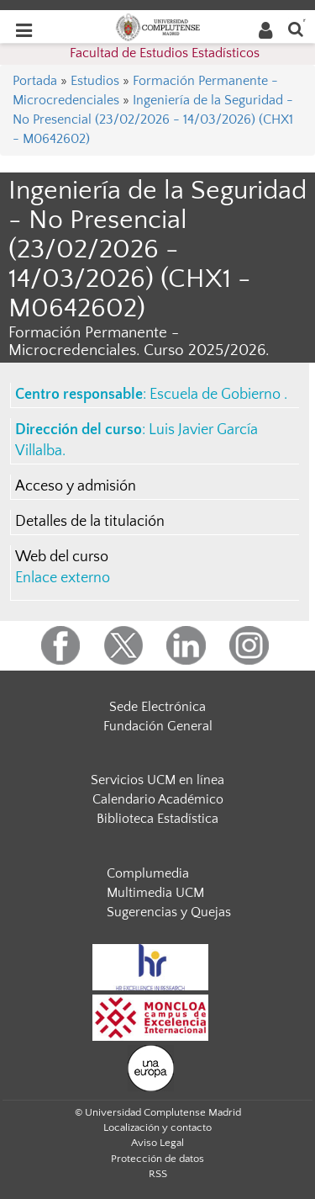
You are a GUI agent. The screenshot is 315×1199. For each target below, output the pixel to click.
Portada (35, 80)
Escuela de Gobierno (217, 394)
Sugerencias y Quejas (169, 912)
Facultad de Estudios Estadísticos (165, 53)
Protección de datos (157, 1159)
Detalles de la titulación (90, 521)
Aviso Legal (157, 1143)
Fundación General (158, 726)
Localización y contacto (157, 1127)
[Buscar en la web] (295, 28)
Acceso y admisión (75, 486)
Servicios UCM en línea (157, 780)
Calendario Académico (157, 799)
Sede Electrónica (157, 706)
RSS (158, 1174)
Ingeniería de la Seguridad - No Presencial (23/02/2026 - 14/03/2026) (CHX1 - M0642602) (153, 119)
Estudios (95, 80)
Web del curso (61, 557)
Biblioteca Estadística (157, 818)
